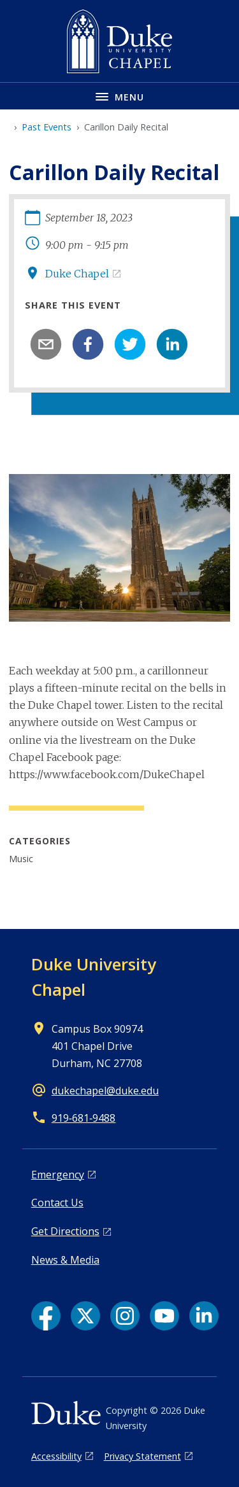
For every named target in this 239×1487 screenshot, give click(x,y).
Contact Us (57, 1203)
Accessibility (56, 1456)
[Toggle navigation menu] (119, 95)
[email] (46, 344)
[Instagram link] (125, 1315)
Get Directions (65, 1231)
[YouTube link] (164, 1315)
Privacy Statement (142, 1456)
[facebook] (88, 344)
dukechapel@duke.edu (105, 1091)
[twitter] (130, 344)
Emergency (57, 1175)
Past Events (46, 127)
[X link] (85, 1315)
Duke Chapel (77, 273)
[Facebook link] (46, 1315)
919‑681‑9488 (84, 1118)
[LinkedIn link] (204, 1315)
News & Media (65, 1260)
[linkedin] (172, 344)
